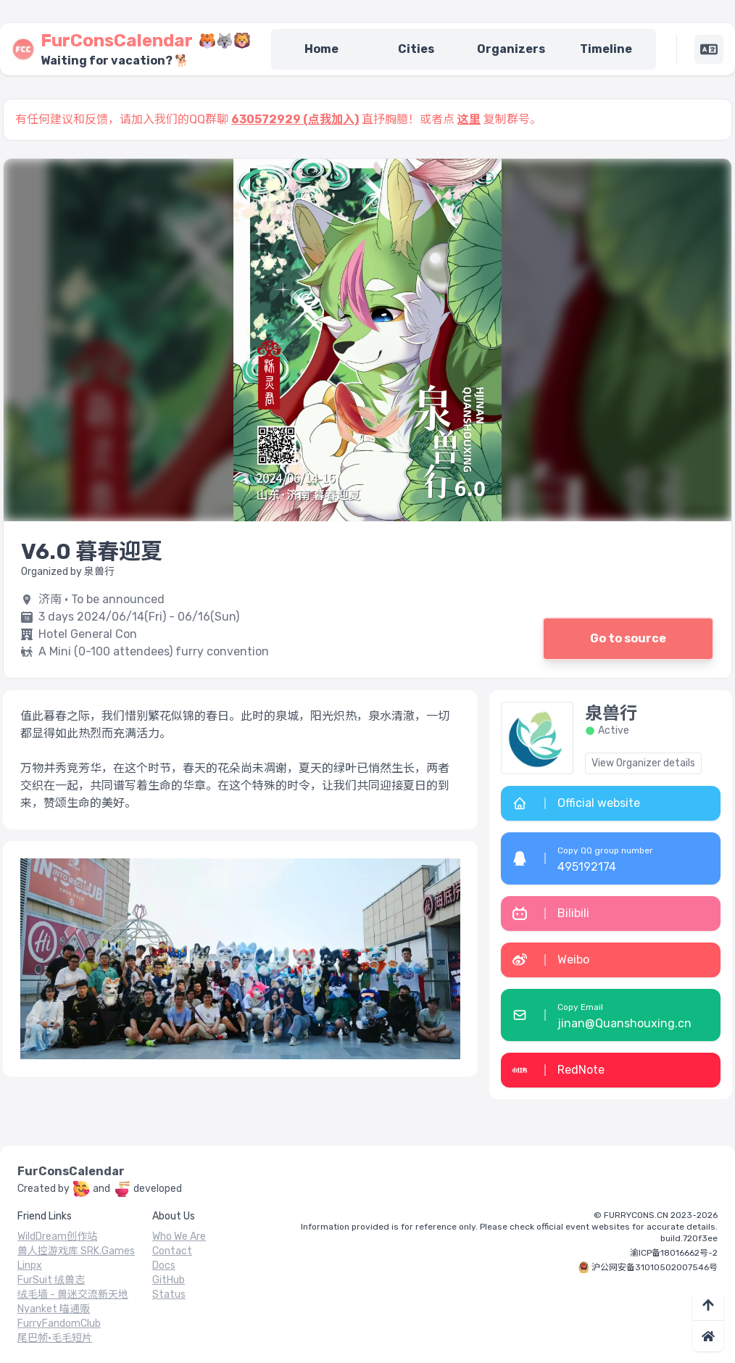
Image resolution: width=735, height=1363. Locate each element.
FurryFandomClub (59, 1323)
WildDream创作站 (57, 1236)
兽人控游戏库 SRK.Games (76, 1251)
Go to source (628, 638)
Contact (172, 1251)
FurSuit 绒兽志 (51, 1280)
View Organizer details (643, 763)
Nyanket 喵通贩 (53, 1309)
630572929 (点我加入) (295, 119)
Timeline (606, 49)
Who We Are (179, 1236)
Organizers (511, 49)
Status (169, 1294)
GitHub (168, 1280)
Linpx (29, 1265)
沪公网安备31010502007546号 (654, 1267)
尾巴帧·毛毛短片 (54, 1338)
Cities (416, 49)
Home (321, 49)
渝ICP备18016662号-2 (674, 1253)
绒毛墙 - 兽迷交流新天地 (72, 1294)
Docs (163, 1265)
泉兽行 (611, 713)
